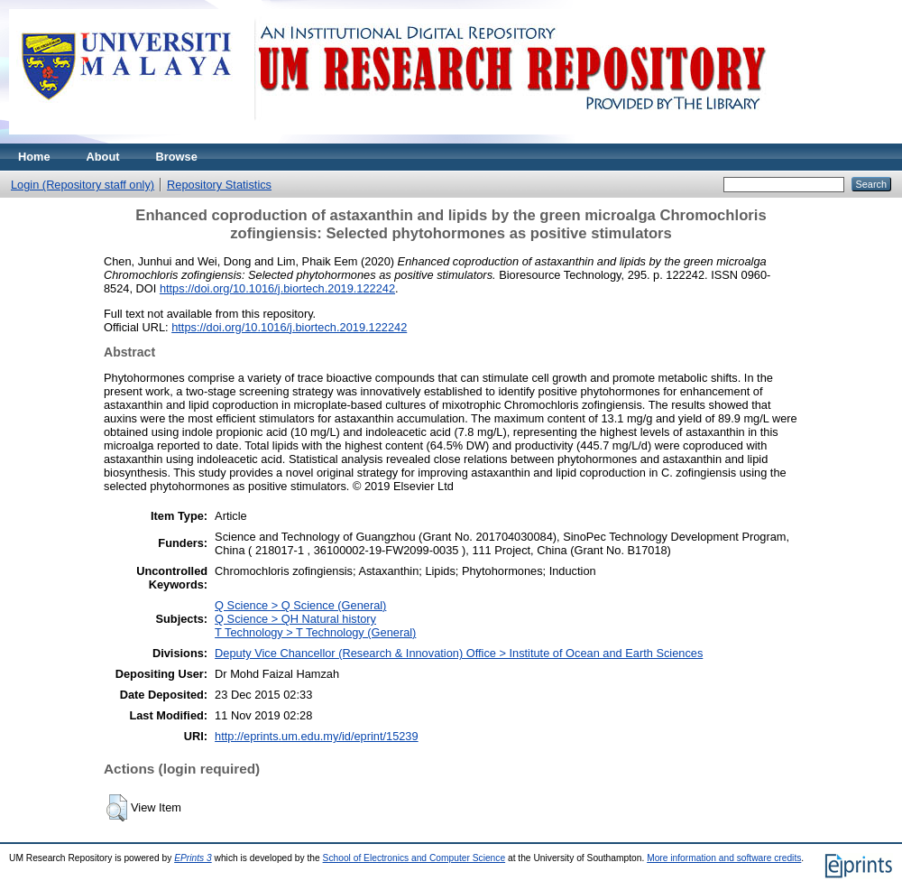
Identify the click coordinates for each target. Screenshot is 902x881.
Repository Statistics (219, 184)
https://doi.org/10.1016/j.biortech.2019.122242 (277, 288)
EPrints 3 (193, 858)
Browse (177, 156)
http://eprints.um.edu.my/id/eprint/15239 (317, 736)
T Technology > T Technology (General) (315, 632)
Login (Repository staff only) (82, 184)
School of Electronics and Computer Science (414, 858)
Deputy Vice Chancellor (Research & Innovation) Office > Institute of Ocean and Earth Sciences (459, 653)
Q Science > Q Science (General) (300, 605)
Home (34, 156)
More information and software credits (724, 858)
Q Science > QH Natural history (295, 619)
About (103, 156)
